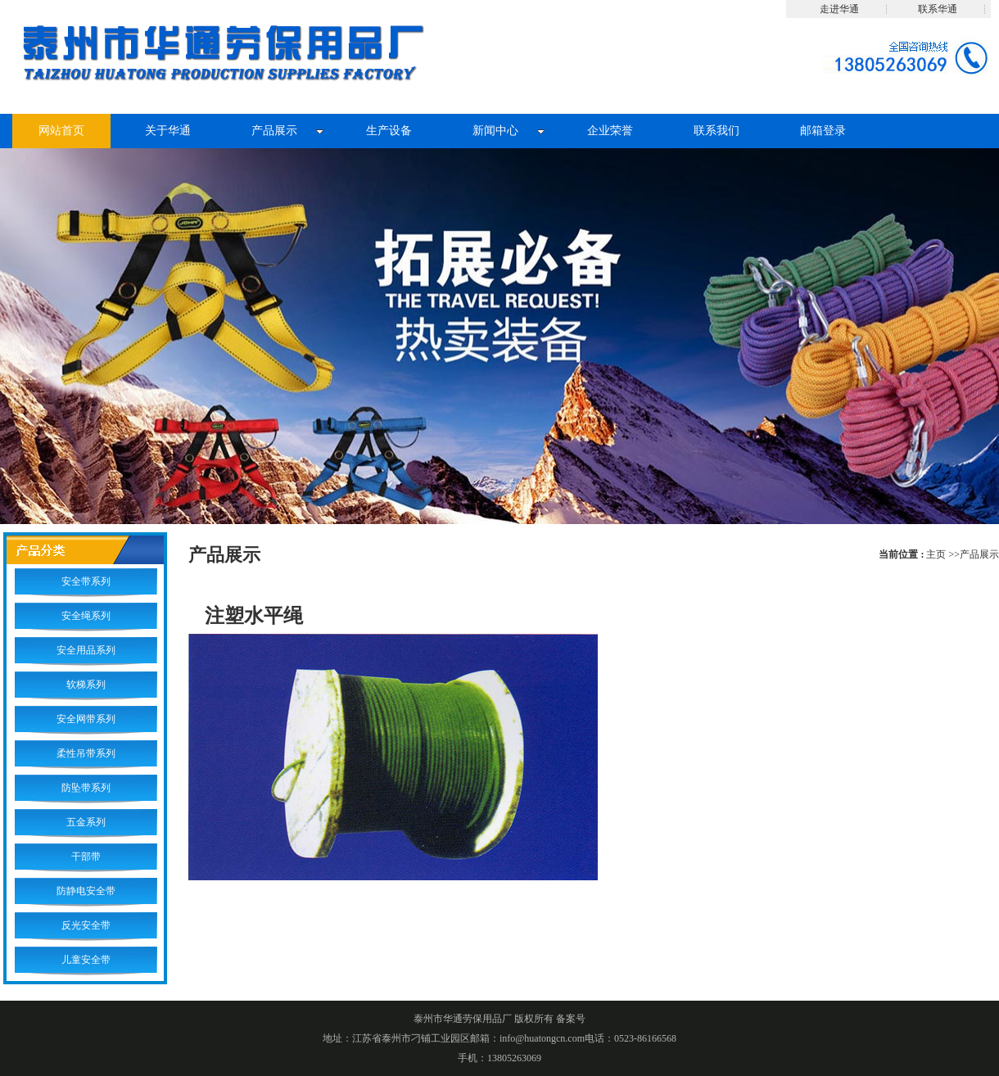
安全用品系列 (86, 650)
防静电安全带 (86, 891)
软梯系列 (86, 684)
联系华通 (937, 9)
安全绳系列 (86, 616)
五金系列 (86, 822)
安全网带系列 (86, 719)
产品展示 (979, 554)
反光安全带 (86, 925)
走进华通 (839, 9)
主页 (936, 554)
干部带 (86, 856)
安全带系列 (86, 581)
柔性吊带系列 (86, 753)
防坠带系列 (86, 787)
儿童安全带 (86, 959)
